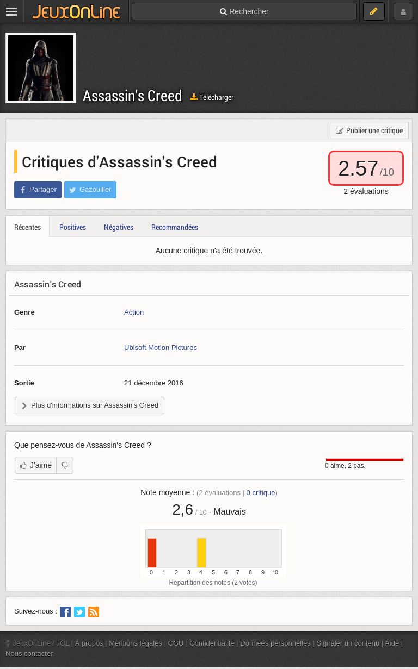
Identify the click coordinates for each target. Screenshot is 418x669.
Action (134, 312)
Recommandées (174, 227)
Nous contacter (29, 653)
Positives (72, 227)
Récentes (27, 227)
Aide (392, 643)
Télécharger (211, 97)
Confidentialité (212, 643)
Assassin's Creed (132, 95)
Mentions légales (135, 643)
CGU (176, 643)
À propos (89, 643)
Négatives (118, 227)
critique (261, 493)
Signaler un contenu (347, 643)
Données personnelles (275, 643)
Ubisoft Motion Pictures (160, 347)
